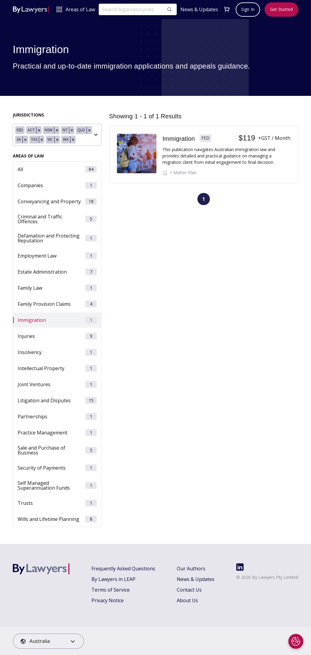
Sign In (248, 9)
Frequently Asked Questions (123, 568)
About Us (187, 600)
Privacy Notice (107, 600)
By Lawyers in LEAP (113, 579)
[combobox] (57, 135)
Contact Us (189, 589)
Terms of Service (110, 589)
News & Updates (199, 9)
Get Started (281, 9)
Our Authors (191, 568)
